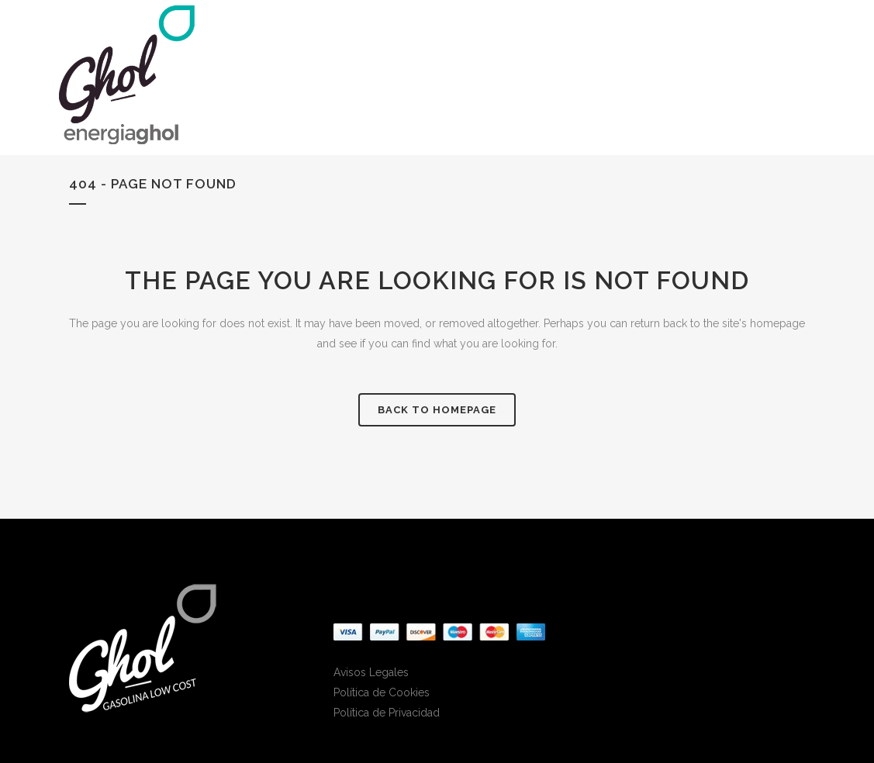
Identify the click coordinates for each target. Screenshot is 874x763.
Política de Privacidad (386, 712)
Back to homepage (437, 410)
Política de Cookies (381, 692)
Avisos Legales (371, 672)
